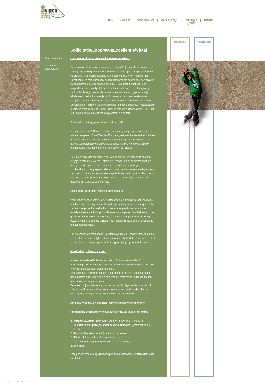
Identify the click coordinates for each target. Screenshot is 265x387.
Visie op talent (145, 20)
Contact (208, 20)
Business (180, 41)
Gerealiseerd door (17, 382)
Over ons (125, 20)
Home (109, 20)
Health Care (203, 41)
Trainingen (190, 20)
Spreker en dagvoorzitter (52, 67)
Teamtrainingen (53, 58)
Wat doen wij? (169, 20)
